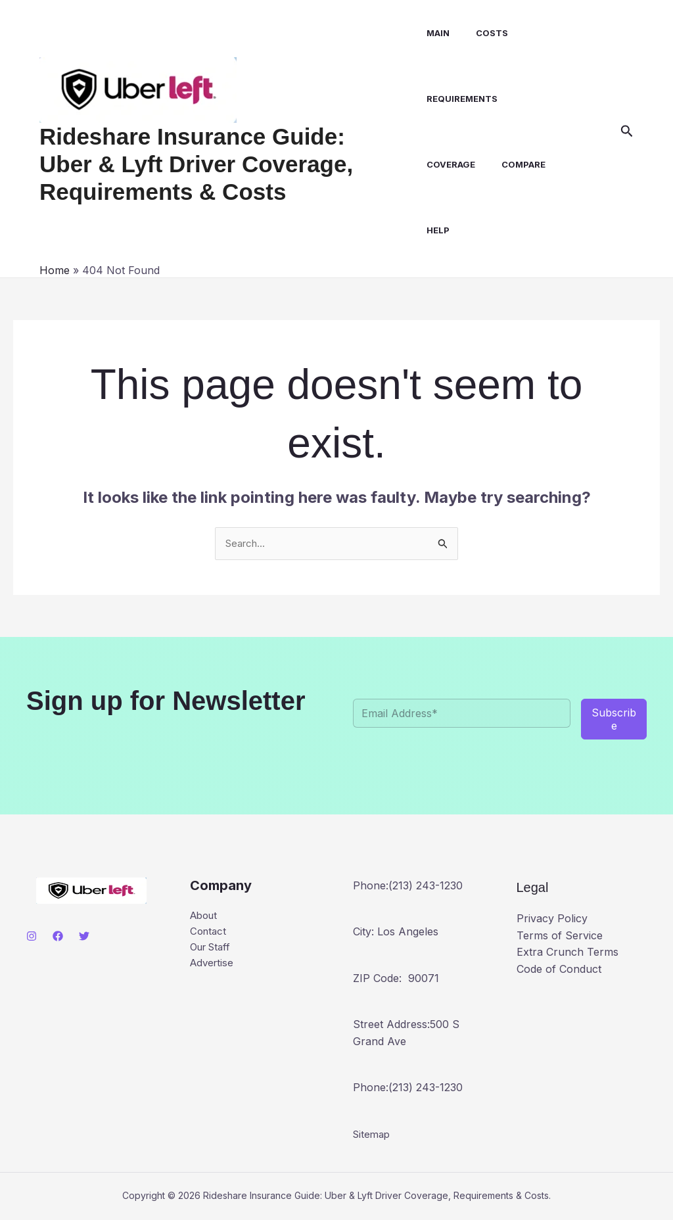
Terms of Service (560, 936)
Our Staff (213, 949)
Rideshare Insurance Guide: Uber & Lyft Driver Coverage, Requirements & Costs (221, 164)
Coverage (446, 164)
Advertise (213, 967)
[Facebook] (58, 936)
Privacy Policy (552, 919)
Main (433, 33)
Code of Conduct (559, 969)
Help (433, 230)
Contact (209, 933)
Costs (482, 33)
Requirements (457, 98)
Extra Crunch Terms (567, 953)
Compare (514, 164)
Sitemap (373, 1134)
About (205, 916)
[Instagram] (31, 936)
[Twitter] (84, 936)
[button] (627, 131)
